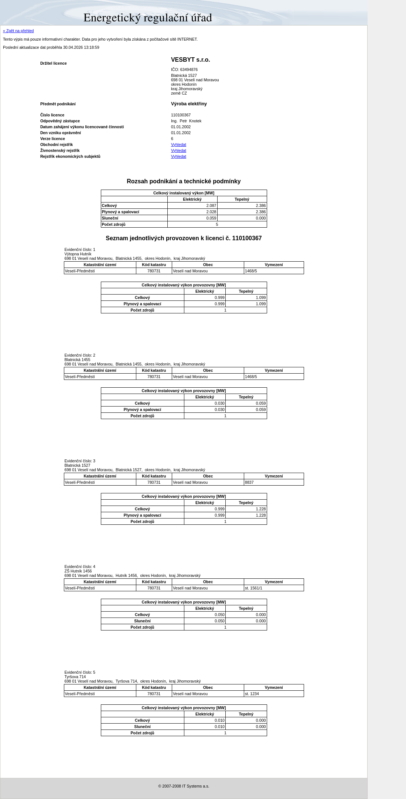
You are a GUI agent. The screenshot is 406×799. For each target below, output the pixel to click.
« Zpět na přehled (18, 30)
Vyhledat (178, 144)
